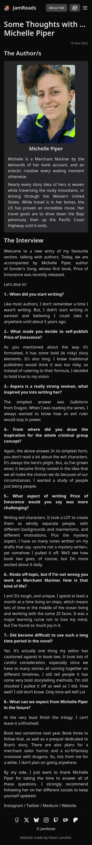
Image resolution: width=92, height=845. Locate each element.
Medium (50, 805)
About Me (57, 7)
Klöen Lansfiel (60, 837)
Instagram (13, 805)
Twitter (32, 805)
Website (69, 805)
